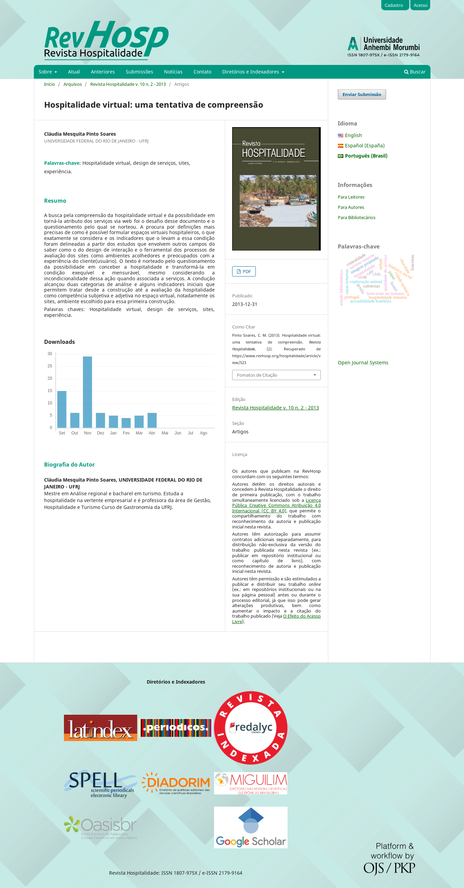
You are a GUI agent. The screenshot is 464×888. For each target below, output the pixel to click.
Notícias (173, 71)
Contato (202, 71)
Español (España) (365, 145)
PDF (246, 271)
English (353, 135)
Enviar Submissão (362, 94)
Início (49, 84)
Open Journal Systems (363, 362)
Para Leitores (351, 197)
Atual (74, 71)
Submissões (139, 71)
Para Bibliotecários (356, 217)
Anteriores (103, 71)
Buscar (415, 71)
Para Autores (351, 207)
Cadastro (394, 5)
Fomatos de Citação (257, 375)
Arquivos (73, 84)
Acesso (421, 5)
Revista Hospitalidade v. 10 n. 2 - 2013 (128, 84)
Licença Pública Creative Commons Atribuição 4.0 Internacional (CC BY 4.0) (276, 505)
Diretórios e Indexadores (251, 71)
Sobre (46, 71)
